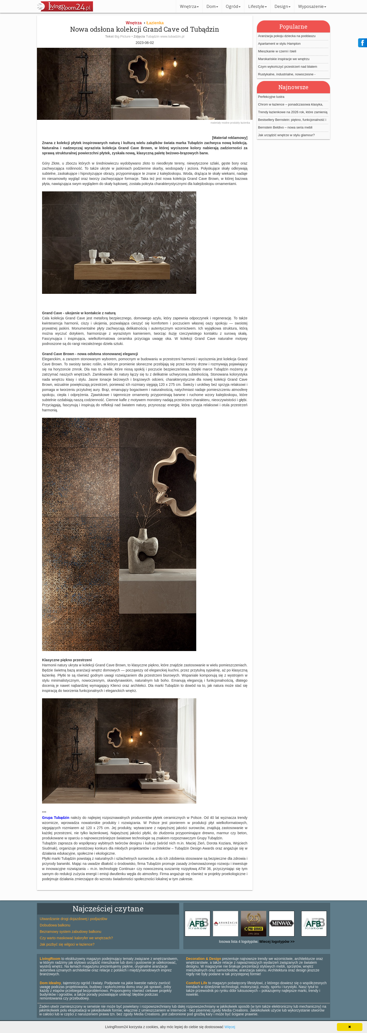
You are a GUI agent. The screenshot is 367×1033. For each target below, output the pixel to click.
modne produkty (231, 122)
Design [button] (282, 6)
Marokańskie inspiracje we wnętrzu (284, 59)
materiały (216, 122)
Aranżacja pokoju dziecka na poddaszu (287, 36)
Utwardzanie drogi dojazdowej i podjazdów (73, 919)
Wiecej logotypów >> (276, 941)
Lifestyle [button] (257, 6)
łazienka (245, 122)
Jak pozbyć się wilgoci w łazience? (67, 944)
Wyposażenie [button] (312, 6)
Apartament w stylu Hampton (279, 43)
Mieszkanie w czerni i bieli (277, 51)
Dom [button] (212, 6)
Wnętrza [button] (189, 6)
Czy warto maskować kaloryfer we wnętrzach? (76, 938)
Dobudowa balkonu (55, 925)
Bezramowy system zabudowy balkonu (70, 932)
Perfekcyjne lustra (271, 97)
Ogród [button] (233, 6)
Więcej (230, 1027)
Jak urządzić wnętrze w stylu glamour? (286, 135)
